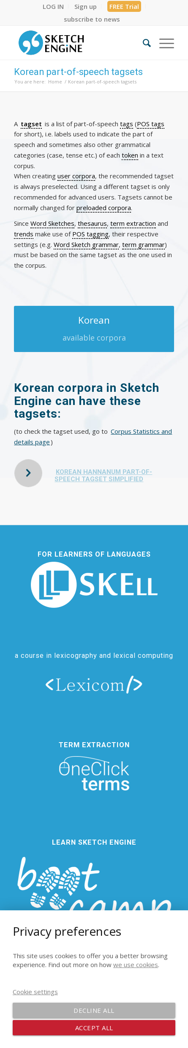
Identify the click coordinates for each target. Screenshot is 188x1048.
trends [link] (23, 234)
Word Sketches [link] (52, 223)
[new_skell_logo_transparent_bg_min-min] (94, 585)
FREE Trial (124, 6)
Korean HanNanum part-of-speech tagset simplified (103, 475)
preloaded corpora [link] (103, 207)
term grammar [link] (143, 244)
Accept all (94, 1027)
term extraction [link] (133, 223)
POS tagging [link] (90, 234)
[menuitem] (53, 6)
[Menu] (162, 43)
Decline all (94, 1010)
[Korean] (94, 329)
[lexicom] (94, 684)
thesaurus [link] (92, 223)
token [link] (130, 155)
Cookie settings (35, 991)
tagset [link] (31, 123)
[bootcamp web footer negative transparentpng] (94, 899)
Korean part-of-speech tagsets (78, 72)
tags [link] (126, 123)
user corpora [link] (76, 176)
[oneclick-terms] (94, 773)
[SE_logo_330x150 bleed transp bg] (78, 43)
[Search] (142, 43)
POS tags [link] (150, 123)
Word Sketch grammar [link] (86, 244)
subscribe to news (92, 19)
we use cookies (135, 964)
